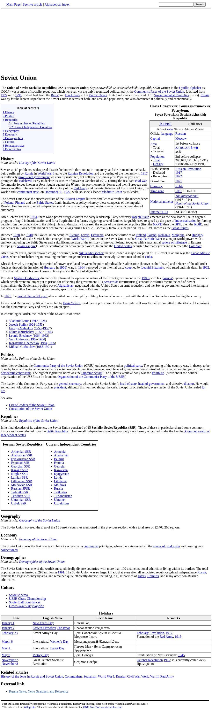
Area (153, 144)
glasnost (167, 278)
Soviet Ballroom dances (25, 602)
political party (133, 365)
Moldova (60, 485)
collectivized (9, 550)
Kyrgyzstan (61, 474)
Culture (7, 587)
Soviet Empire (26, 246)
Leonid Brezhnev (152, 267)
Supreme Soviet (91, 373)
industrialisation (185, 220)
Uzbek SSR (18, 503)
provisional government (34, 177)
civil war (141, 181)
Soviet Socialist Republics (171, 95)
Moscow (181, 138)
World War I (46, 173)
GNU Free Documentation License (102, 707)
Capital (155, 138)
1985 (51, 343)
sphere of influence (174, 242)
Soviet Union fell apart (32, 296)
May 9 (6, 655)
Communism (73, 676)
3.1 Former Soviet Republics (27, 123)
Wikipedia (29, 707)
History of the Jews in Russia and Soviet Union (32, 676)
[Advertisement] (35, 41)
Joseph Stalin (140, 217)
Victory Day (41, 655)
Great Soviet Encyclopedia (26, 606)
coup (128, 267)
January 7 (8, 628)
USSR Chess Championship (27, 598)
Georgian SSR (20, 466)
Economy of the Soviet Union (38, 539)
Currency (156, 186)
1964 (81, 267)
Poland (8, 202)
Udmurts (153, 576)
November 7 (10, 660)
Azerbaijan (61, 455)
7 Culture (8, 142)
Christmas (63, 628)
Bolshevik (25, 181)
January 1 (8, 623)
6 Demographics (13, 138)
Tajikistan (60, 492)
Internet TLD (159, 212)
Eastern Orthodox (44, 628)
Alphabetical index (56, 4)
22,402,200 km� (186, 147)
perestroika (111, 282)
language (167, 133)
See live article (32, 4)
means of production (166, 546)
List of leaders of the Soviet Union (31, 405)
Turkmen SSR (20, 496)
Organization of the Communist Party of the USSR (90, 376)
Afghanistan (65, 285)
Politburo (158, 373)
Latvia (85, 235)
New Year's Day (43, 623)
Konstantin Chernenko (24, 343)
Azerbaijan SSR (21, 455)
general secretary (70, 383)
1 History (8, 112)
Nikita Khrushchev (91, 253)
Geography (11, 516)
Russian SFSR (20, 488)
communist (91, 546)
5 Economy (10, 134)
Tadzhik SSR (19, 492)
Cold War (195, 246)
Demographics (13, 557)
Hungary (197, 235)
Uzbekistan (61, 503)
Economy (9, 535)
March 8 (7, 641)
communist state (28, 192)
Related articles (14, 672)
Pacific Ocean (98, 95)
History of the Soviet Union (37, 162)
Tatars (142, 576)
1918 (178, 636)
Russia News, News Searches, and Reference (38, 691)
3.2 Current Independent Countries (30, 127)
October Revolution (150, 660)
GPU (178, 224)
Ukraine (59, 499)
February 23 (10, 633)
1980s (145, 278)
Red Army (80, 188)
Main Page (13, 4)
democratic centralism (15, 373)
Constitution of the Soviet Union (30, 408)
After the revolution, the (17, 365)
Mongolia (178, 235)
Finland (20, 202)
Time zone (157, 191)
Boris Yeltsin (71, 303)
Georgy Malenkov (21, 328)
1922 (4, 95)
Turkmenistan (63, 496)
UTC (178, 191)
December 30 (53, 192)
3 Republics (10, 119)
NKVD (157, 224)
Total (156, 160)
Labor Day (57, 648)
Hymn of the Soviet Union (192, 203)
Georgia (59, 466)
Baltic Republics (57, 431)
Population (157, 156)
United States (123, 246)
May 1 (6, 648)
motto (170, 129)
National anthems (161, 201)
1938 (16, 235)
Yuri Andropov (19, 339)
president (60, 387)
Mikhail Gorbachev (27, 278)
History (7, 158)
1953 (39, 324)
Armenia (60, 451)
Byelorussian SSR (23, 459)
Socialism (89, 676)
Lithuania (97, 235)
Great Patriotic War (148, 238)
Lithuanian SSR (21, 481)
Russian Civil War (128, 676)
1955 (46, 328)
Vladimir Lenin (112, 192)
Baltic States (44, 202)
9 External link (12, 149)
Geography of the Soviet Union (39, 520)
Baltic (55, 95)
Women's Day (59, 641)
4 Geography (11, 130)
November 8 (10, 663)
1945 (181, 655)
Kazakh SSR (19, 470)
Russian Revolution (188, 169)
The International (186, 196)
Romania (164, 235)
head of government (151, 383)
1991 (18, 95)
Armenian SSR (21, 451)
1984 (41, 339)
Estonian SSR (20, 462)
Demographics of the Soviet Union (42, 561)
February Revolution (150, 633)
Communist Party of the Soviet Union (159, 91)
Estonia (74, 235)
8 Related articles (13, 145)
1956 (62, 267)
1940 (29, 235)
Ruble (179, 186)
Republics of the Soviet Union (38, 420)
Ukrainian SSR (21, 499)
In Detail (165, 124)
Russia (204, 95)
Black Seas (72, 95)
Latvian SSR (19, 477)
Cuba (148, 256)
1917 (178, 172)
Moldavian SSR (21, 485)
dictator (189, 383)
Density (158, 164)
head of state (128, 383)
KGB (197, 224)
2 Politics (8, 116)
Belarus (59, 459)
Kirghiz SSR (19, 474)
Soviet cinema (18, 595)
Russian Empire (75, 199)
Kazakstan (61, 470)
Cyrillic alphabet (190, 88)
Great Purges (180, 228)
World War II (80, 238)
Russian (180, 133)
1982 (206, 267)
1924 (33, 217)
